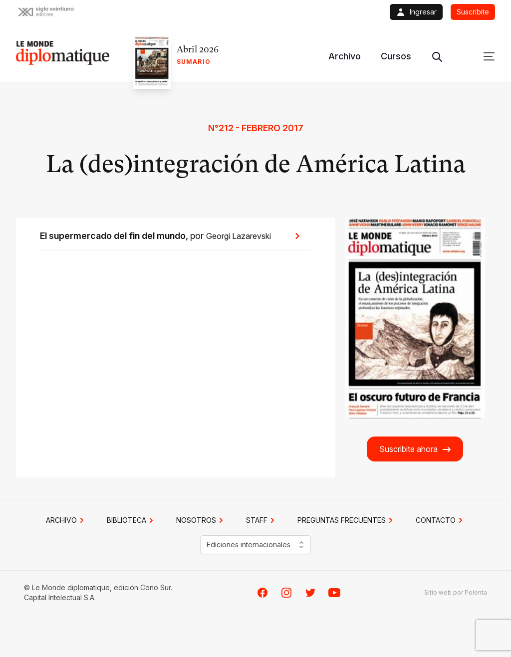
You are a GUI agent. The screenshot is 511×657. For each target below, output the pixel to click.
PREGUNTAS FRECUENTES (346, 520)
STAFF (261, 520)
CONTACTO (441, 520)
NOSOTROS (201, 520)
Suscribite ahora (415, 449)
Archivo (344, 56)
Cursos (396, 56)
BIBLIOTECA (131, 520)
